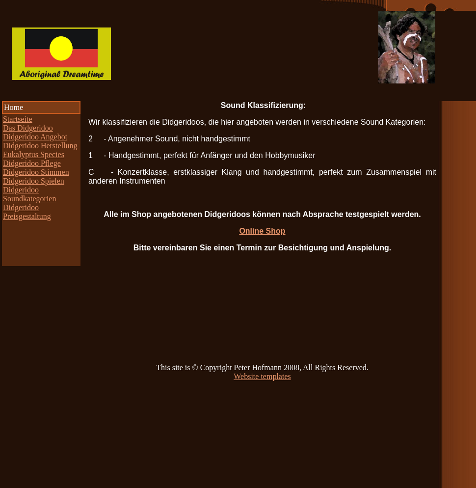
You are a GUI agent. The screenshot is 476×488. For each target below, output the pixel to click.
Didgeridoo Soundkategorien (29, 194)
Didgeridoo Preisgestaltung (27, 211)
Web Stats (15, 483)
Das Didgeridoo (28, 128)
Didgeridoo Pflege (32, 163)
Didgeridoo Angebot (35, 137)
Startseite (17, 119)
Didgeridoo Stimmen (36, 172)
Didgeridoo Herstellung (40, 145)
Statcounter (51, 483)
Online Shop (262, 231)
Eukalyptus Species (33, 154)
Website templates (262, 376)
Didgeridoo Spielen (33, 181)
